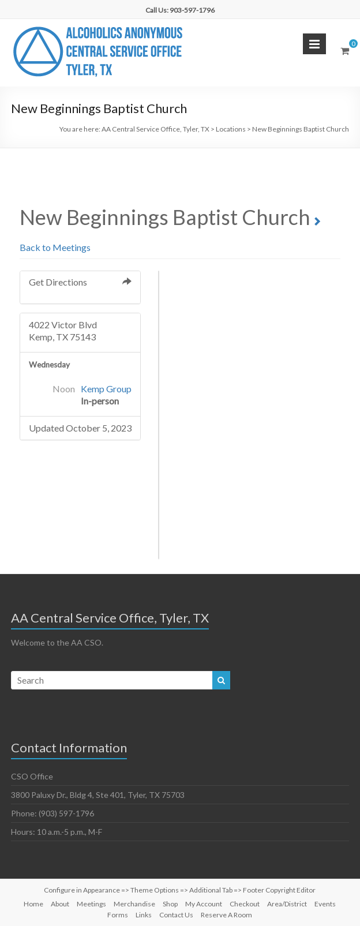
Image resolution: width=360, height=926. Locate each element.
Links (144, 914)
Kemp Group (106, 388)
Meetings (91, 903)
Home (33, 903)
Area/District (287, 903)
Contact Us (176, 914)
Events (325, 903)
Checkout (245, 903)
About (60, 903)
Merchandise (134, 903)
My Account (203, 903)
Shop (170, 903)
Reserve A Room (226, 914)
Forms (117, 914)
